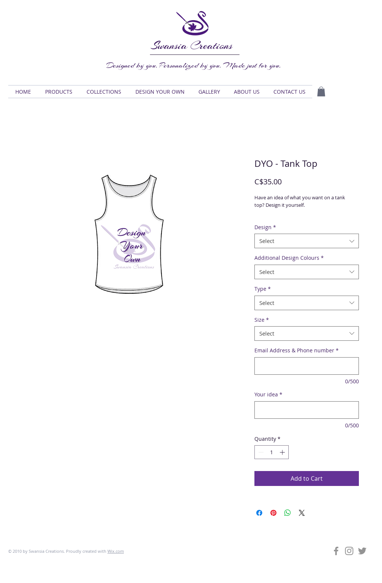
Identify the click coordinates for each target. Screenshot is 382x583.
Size (261, 319)
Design (265, 227)
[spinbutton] (271, 452)
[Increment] (283, 452)
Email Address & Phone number (296, 350)
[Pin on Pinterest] (273, 512)
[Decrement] (260, 452)
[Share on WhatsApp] (287, 512)
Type (262, 288)
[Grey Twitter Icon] (362, 550)
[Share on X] (301, 512)
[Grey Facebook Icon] (336, 550)
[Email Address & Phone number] (306, 366)
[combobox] (306, 241)
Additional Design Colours (289, 257)
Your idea (268, 394)
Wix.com (115, 551)
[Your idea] (306, 410)
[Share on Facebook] (259, 512)
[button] (58, 91)
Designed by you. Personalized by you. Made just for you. (193, 65)
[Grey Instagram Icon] (349, 550)
